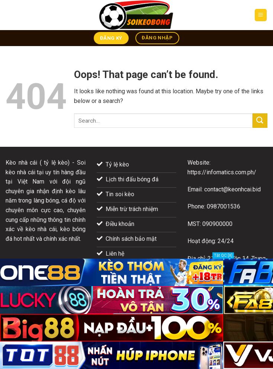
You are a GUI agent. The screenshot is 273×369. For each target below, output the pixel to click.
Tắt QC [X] (223, 255)
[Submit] (260, 120)
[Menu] (261, 15)
